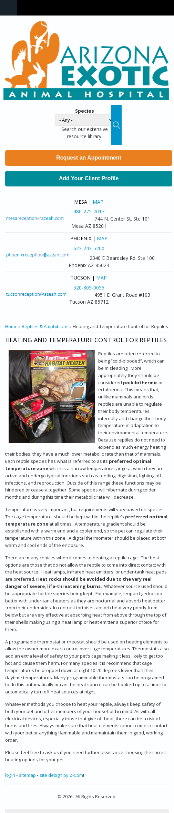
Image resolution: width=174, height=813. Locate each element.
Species (84, 111)
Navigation (8, 8)
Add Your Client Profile (89, 178)
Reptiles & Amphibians (45, 326)
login (10, 775)
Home (11, 326)
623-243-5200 (88, 248)
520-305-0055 (88, 287)
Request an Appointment (88, 158)
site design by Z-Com (61, 775)
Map (98, 202)
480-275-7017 (88, 211)
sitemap (27, 775)
